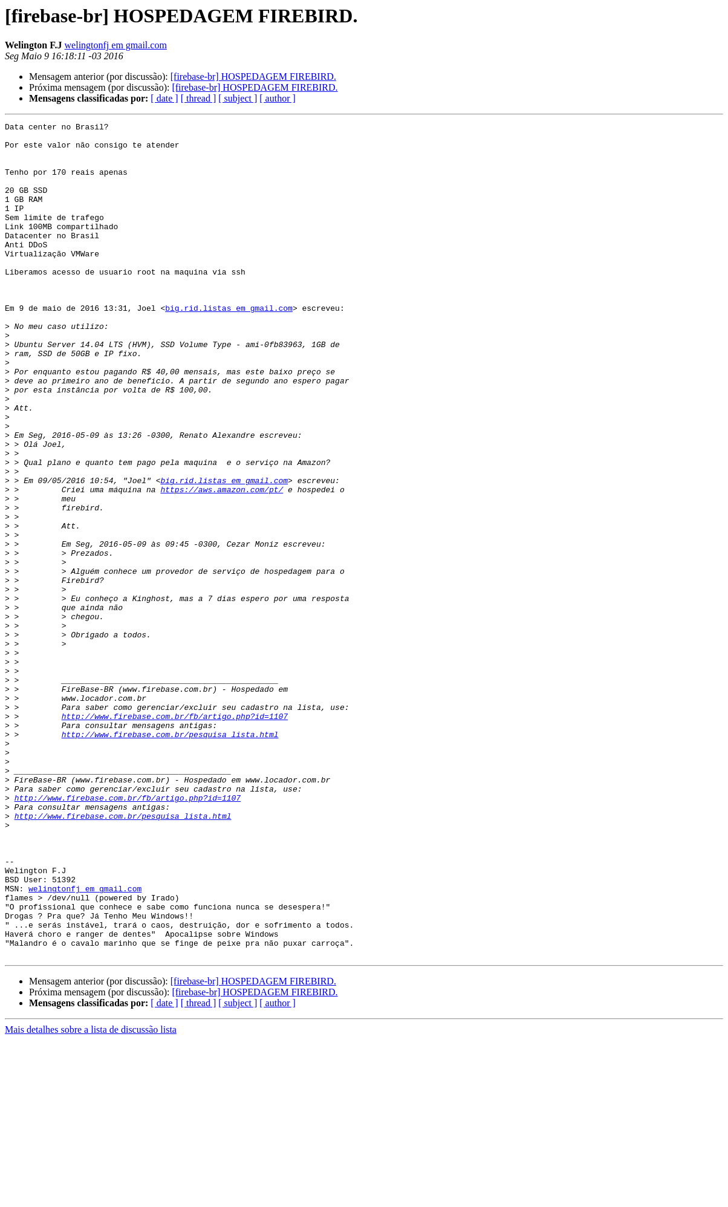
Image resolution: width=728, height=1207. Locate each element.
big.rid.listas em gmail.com (229, 345)
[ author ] (277, 98)
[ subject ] (237, 98)
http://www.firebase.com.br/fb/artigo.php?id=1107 (175, 835)
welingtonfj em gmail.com (116, 45)
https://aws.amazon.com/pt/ (221, 563)
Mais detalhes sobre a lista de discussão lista (91, 1196)
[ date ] (164, 98)
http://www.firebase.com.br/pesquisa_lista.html (170, 857)
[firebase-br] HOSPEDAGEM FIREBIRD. (253, 76)
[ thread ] (198, 98)
